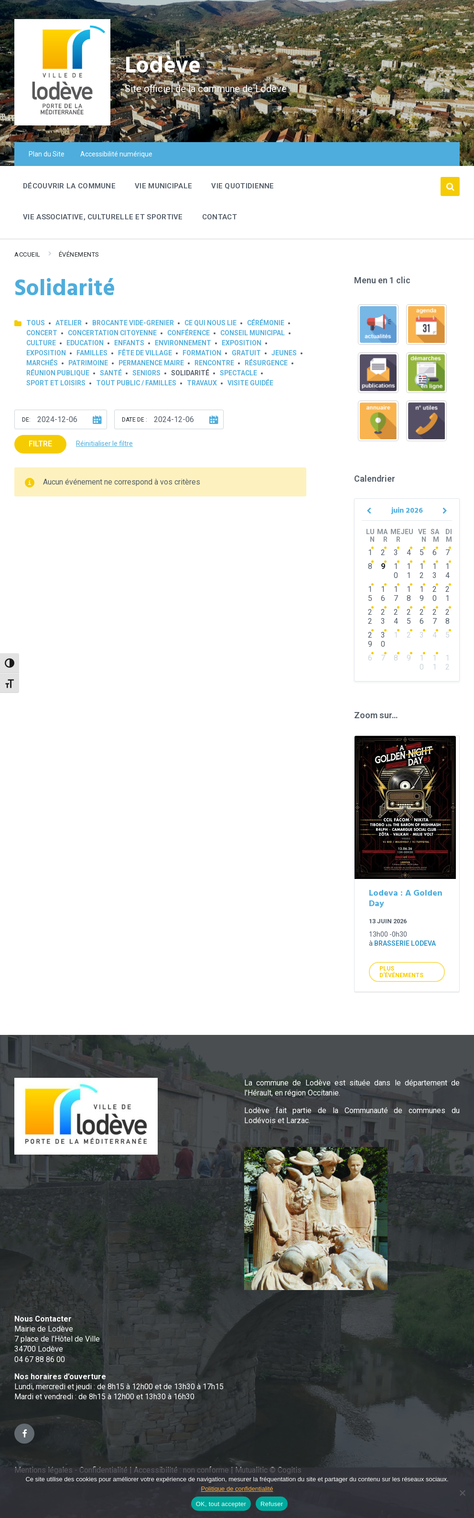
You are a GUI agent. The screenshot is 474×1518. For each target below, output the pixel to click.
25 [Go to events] (409, 617)
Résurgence (266, 363)
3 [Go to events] (396, 552)
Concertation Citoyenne (112, 333)
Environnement (183, 343)
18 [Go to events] (409, 594)
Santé (111, 373)
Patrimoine (88, 363)
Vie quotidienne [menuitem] (242, 186)
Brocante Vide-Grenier (133, 323)
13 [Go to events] (434, 571)
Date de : (134, 419)
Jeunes (284, 353)
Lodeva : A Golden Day (405, 899)
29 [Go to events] (370, 639)
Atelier (68, 323)
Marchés (42, 363)
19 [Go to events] (422, 594)
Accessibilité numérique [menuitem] (116, 154)
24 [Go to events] (396, 617)
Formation (202, 353)
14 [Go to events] (447, 571)
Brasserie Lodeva (405, 943)
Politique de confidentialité (237, 1488)
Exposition (241, 343)
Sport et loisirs (56, 383)
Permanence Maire (151, 363)
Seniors (146, 373)
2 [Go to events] (383, 552)
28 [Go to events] (447, 617)
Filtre (40, 443)
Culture (41, 343)
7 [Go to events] (447, 552)
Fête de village (145, 353)
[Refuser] (462, 1492)
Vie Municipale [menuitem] (163, 186)
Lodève (163, 67)
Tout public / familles (136, 383)
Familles (92, 353)
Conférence (188, 333)
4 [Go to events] (409, 552)
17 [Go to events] (396, 594)
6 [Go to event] (370, 657)
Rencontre (214, 363)
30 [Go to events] (383, 639)
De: (26, 419)
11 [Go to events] (409, 571)
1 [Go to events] (370, 552)
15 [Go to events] (370, 594)
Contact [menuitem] (219, 217)
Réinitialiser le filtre (104, 443)
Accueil (27, 254)
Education (85, 343)
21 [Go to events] (447, 594)
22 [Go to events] (370, 617)
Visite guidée (250, 383)
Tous (35, 323)
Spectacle (238, 373)
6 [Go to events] (434, 552)
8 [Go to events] (370, 566)
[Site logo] (62, 122)
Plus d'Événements (401, 972)
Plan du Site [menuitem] (47, 154)
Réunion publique (57, 373)
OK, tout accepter (221, 1504)
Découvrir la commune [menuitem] (69, 186)
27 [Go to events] (434, 617)
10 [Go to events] (396, 571)
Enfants (129, 343)
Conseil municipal (252, 333)
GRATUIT (246, 353)
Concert (41, 333)
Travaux (202, 383)
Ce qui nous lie (210, 323)
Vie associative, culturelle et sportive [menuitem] (103, 217)
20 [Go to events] (434, 594)
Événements (79, 254)
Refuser (271, 1504)
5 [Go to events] (422, 552)
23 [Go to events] (383, 617)
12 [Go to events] (422, 571)
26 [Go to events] (422, 617)
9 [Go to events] (383, 566)
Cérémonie (265, 323)
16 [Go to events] (383, 594)
